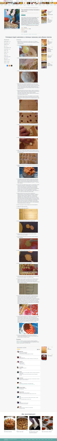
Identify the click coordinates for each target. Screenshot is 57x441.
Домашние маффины (32, 4)
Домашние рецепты (13, 4)
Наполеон (30, 34)
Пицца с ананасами (55, 4)
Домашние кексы (1, 4)
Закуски (37, 439)
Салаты (46, 439)
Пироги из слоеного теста (28, 5)
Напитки (42, 439)
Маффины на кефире (17, 4)
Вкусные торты (44, 4)
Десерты (29, 439)
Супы (51, 439)
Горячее (26, 439)
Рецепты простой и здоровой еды (8, 1)
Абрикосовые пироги (24, 4)
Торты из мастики (34, 34)
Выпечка (22, 439)
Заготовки (33, 439)
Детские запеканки (9, 4)
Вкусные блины (36, 4)
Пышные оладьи (48, 4)
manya (22, 34)
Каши (39, 439)
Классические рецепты (51, 4)
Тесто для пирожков (5, 4)
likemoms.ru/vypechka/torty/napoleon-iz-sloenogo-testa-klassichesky (27, 384)
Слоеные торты (21, 4)
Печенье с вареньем (40, 4)
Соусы (49, 439)
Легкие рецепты (26, 34)
